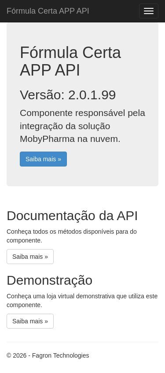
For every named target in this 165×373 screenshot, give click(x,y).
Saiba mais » (43, 159)
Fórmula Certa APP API (48, 11)
